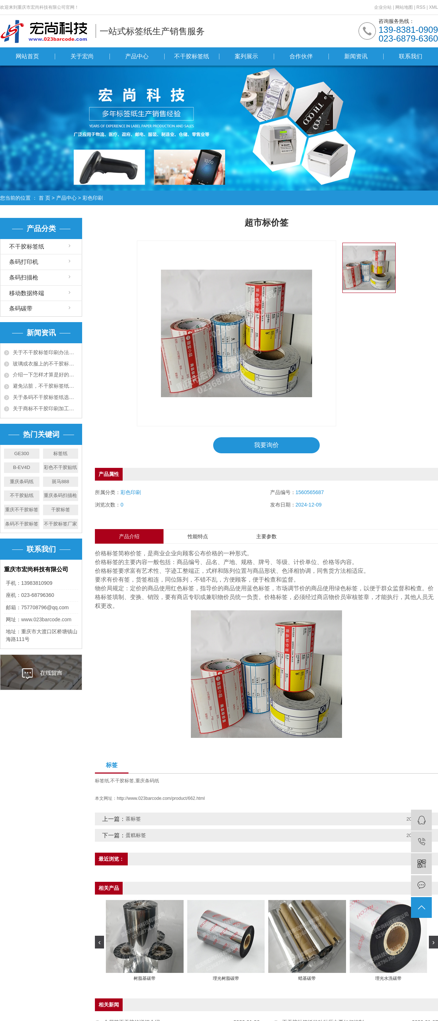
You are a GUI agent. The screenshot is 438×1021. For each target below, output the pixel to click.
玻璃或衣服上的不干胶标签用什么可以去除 (45, 364)
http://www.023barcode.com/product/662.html (161, 799)
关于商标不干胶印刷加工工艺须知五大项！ (45, 408)
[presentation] (99, 942)
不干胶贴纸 (22, 495)
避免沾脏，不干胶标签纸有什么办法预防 (45, 386)
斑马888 (60, 481)
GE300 (21, 453)
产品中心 (137, 56)
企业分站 (383, 7)
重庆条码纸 (22, 481)
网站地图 (404, 7)
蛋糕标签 (136, 836)
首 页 (44, 198)
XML (433, 7)
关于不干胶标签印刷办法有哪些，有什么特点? (45, 352)
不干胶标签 (122, 781)
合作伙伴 (301, 56)
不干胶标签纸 (191, 56)
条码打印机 (23, 262)
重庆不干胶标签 (21, 509)
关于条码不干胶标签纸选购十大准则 (45, 397)
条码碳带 (20, 308)
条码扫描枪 (23, 277)
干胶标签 (60, 509)
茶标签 (133, 819)
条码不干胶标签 (21, 524)
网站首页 (27, 56)
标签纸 (60, 453)
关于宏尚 (82, 56)
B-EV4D (21, 467)
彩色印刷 (92, 198)
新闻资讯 (356, 56)
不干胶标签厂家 (60, 524)
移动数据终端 (26, 293)
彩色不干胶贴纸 (60, 467)
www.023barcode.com (46, 619)
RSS (421, 7)
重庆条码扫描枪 (60, 495)
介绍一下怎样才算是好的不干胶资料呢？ (45, 375)
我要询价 (266, 445)
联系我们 (410, 56)
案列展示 (246, 56)
